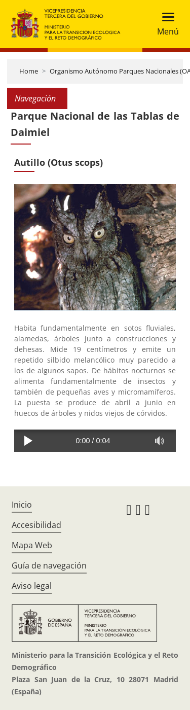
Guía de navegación (49, 565)
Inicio (22, 504)
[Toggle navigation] (164, 24)
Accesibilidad (36, 524)
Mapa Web (32, 545)
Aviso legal (32, 585)
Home (28, 71)
